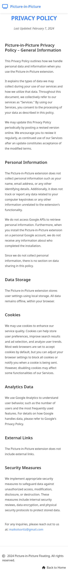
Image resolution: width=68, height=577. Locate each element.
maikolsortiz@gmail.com (26, 529)
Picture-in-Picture (21, 6)
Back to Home (54, 568)
